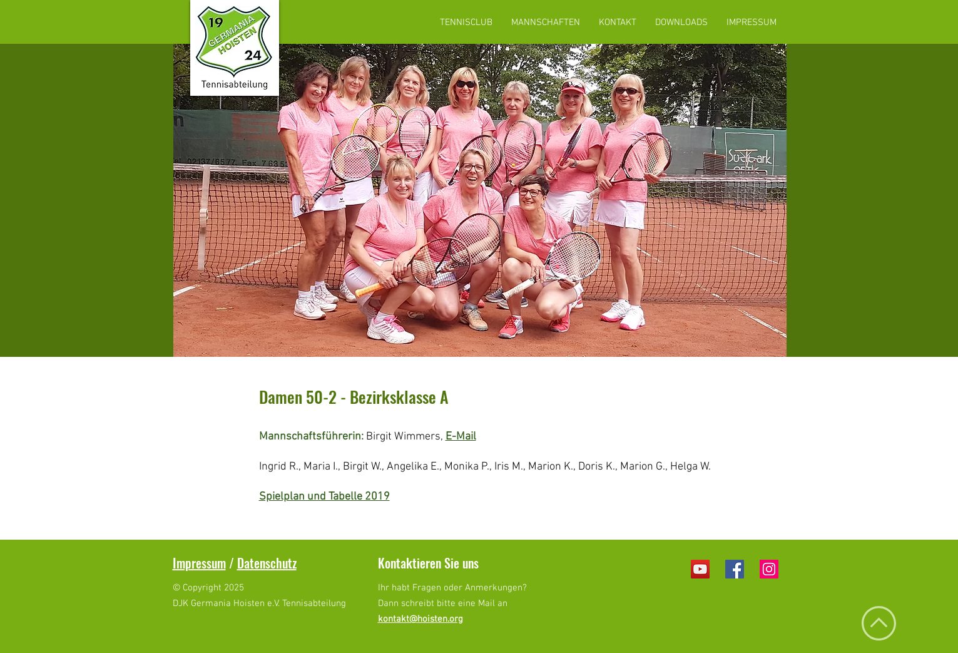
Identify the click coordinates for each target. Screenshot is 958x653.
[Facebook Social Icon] (734, 569)
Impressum (199, 562)
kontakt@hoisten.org (420, 619)
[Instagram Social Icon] (769, 569)
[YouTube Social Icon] (700, 569)
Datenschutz (267, 562)
